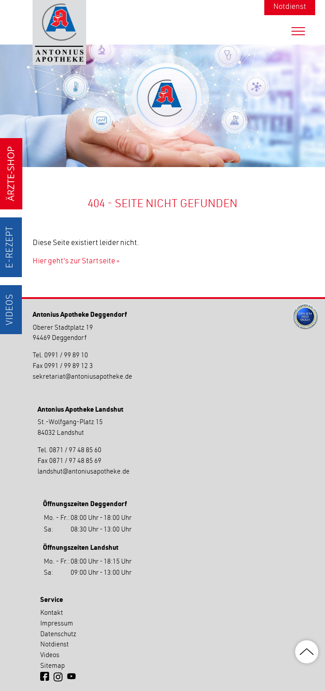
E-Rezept (10, 247)
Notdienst (289, 7)
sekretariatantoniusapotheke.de (82, 377)
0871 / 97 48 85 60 (75, 450)
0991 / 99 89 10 (66, 355)
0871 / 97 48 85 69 (75, 461)
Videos (10, 309)
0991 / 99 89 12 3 (68, 366)
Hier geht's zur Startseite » (76, 262)
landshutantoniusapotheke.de (83, 472)
